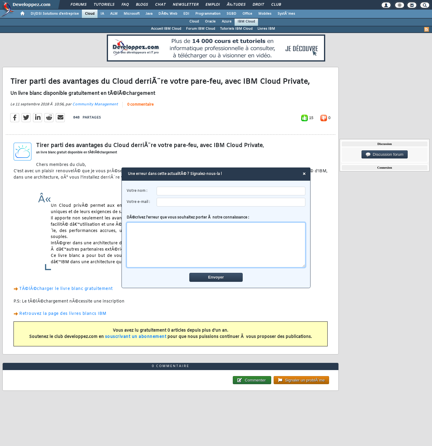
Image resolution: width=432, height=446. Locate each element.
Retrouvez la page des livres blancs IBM (62, 314)
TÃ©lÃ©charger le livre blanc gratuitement (66, 289)
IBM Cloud (246, 22)
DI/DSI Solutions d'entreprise (55, 14)
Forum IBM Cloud (200, 29)
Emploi (212, 4)
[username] (231, 191)
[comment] (216, 244)
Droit (258, 4)
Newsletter (185, 4)
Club (276, 4)
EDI (186, 14)
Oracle (210, 22)
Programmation (207, 14)
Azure (227, 22)
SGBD (231, 14)
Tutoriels (104, 4)
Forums (78, 4)
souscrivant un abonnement (135, 337)
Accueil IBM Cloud (166, 29)
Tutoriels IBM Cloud (236, 29)
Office (247, 14)
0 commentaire (140, 104)
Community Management (95, 104)
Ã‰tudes (236, 4)
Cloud (89, 14)
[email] (231, 202)
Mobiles (265, 14)
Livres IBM (266, 29)
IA (102, 14)
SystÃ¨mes (286, 14)
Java (149, 14)
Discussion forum (385, 154)
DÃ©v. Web (167, 14)
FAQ (125, 4)
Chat (160, 4)
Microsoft (132, 14)
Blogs (141, 4)
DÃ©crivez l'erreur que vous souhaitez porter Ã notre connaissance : (216, 241)
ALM (114, 14)
